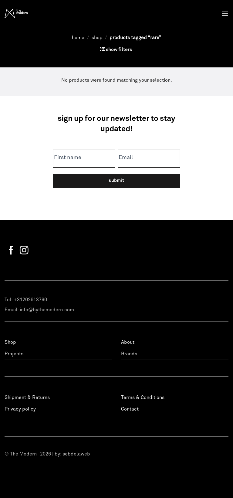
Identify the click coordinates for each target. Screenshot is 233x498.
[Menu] (224, 13)
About (127, 342)
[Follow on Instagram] (24, 251)
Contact (130, 409)
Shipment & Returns (27, 397)
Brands (129, 353)
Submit (116, 180)
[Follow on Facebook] (11, 251)
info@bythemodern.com (47, 309)
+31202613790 (30, 299)
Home (78, 37)
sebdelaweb (76, 454)
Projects (14, 353)
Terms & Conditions (142, 397)
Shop (97, 37)
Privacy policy (20, 409)
